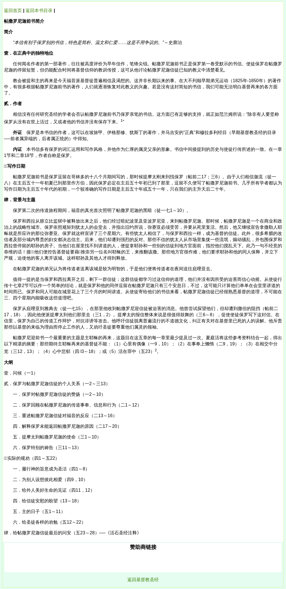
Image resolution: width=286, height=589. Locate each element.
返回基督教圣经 (143, 579)
